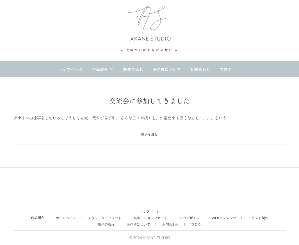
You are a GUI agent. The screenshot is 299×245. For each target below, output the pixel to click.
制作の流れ (133, 69)
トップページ (71, 69)
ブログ (226, 69)
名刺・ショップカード (150, 218)
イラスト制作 (258, 218)
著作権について (167, 69)
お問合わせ (200, 69)
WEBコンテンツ (224, 218)
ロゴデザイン (189, 218)
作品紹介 (100, 69)
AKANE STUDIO (158, 237)
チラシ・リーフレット (105, 218)
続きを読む (149, 134)
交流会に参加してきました (149, 100)
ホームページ (66, 218)
